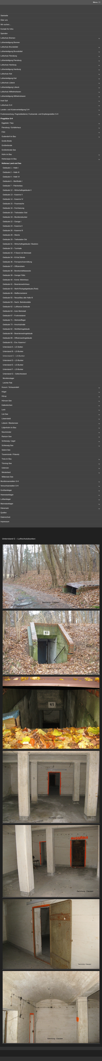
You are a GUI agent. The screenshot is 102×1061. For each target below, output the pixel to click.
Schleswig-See (7, 445)
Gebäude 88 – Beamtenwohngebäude (17, 333)
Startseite (4, 15)
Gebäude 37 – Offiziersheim (14, 266)
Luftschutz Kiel (6, 74)
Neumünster (6, 432)
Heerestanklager (7, 495)
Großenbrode (7, 145)
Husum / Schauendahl (10, 387)
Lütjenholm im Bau (9, 427)
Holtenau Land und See (11, 163)
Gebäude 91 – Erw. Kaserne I (14, 342)
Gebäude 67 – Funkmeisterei (14, 316)
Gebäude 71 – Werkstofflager (14, 320)
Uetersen (5, 468)
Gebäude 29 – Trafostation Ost (15, 239)
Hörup (4, 396)
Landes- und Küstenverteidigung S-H (15, 110)
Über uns (4, 20)
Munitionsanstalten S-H (10, 481)
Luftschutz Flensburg (9, 56)
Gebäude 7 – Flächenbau (13, 186)
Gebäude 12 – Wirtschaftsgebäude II (17, 190)
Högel (4, 392)
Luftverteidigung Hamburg (11, 69)
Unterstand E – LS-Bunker (13, 365)
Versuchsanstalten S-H (9, 486)
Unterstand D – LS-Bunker (13, 360)
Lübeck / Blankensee (10, 423)
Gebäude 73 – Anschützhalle (14, 324)
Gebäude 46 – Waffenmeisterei (15, 293)
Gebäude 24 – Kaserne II (12, 226)
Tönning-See (7, 463)
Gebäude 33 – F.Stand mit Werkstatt (17, 253)
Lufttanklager (6, 499)
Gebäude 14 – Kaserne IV (13, 199)
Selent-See (6, 450)
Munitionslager (8, 378)
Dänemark (5, 508)
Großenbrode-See (9, 150)
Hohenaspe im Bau (9, 159)
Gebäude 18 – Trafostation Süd (15, 213)
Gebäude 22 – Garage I (12, 221)
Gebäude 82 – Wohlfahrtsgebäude (16, 329)
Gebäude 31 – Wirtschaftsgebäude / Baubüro (20, 244)
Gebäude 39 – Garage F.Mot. (14, 275)
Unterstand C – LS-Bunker (14, 356)
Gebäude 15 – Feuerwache (13, 204)
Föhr (3, 132)
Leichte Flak (7, 383)
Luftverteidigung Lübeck (10, 87)
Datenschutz (5, 517)
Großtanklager (6, 490)
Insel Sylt (4, 101)
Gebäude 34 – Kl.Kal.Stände (14, 257)
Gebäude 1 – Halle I (10, 168)
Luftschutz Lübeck (8, 83)
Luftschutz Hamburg (8, 65)
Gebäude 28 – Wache (11, 235)
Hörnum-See (7, 401)
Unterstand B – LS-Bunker (13, 351)
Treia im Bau (7, 459)
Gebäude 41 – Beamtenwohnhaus (16, 284)
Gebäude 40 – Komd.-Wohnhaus (15, 280)
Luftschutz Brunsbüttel (9, 47)
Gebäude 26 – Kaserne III (13, 230)
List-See (5, 414)
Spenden (4, 33)
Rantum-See (7, 436)
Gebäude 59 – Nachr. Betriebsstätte (17, 302)
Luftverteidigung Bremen (10, 42)
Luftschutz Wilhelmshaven (11, 92)
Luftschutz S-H (6, 105)
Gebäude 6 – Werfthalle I (12, 181)
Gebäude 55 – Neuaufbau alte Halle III (18, 298)
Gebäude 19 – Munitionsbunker (15, 217)
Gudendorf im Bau (9, 136)
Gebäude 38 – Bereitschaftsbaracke (17, 271)
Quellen (4, 513)
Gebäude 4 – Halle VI (11, 177)
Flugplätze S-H (7, 118)
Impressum (5, 522)
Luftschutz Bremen (8, 38)
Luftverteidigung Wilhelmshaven (13, 96)
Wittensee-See (7, 477)
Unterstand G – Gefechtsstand (15, 374)
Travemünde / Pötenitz (10, 454)
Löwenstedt (6, 419)
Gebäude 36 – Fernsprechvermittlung (17, 262)
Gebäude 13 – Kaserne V (13, 195)
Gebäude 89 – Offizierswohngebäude (17, 338)
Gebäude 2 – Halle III (11, 172)
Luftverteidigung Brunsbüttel (11, 51)
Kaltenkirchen (7, 405)
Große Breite (7, 141)
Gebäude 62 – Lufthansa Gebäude (16, 307)
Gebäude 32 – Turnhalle (12, 248)
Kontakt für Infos (7, 29)
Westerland (6, 472)
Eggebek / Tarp (7, 123)
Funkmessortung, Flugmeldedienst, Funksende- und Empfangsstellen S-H (29, 114)
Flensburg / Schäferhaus (11, 127)
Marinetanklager (7, 504)
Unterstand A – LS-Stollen (13, 347)
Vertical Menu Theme (55, 1059)
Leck (3, 410)
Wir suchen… (6, 24)
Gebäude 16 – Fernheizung (13, 208)
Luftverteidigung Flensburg (11, 60)
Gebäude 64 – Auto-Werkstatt (14, 311)
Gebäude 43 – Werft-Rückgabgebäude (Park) (20, 289)
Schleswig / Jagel (8, 441)
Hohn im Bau (7, 154)
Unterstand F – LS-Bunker (13, 369)
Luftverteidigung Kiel (9, 78)
